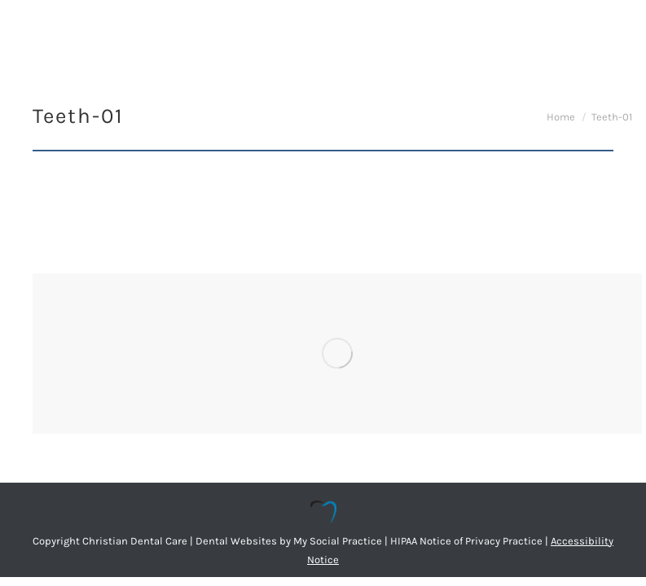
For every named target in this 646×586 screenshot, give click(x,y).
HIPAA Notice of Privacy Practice (466, 541)
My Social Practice (336, 541)
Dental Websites (236, 541)
